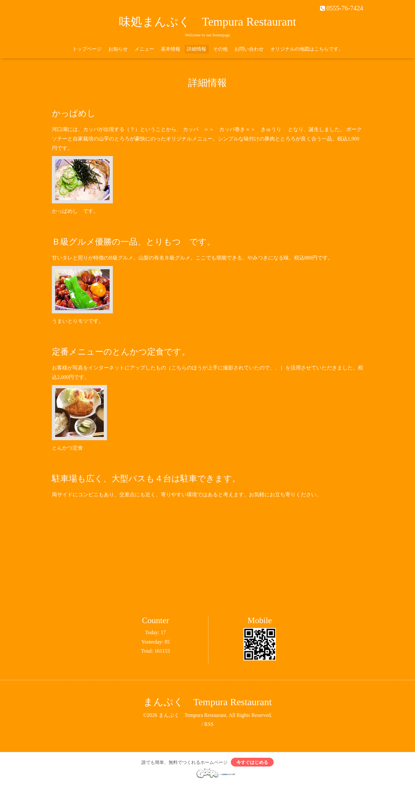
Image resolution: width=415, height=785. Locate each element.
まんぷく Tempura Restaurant (207, 701)
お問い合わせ (249, 49)
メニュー (144, 49)
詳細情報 (196, 49)
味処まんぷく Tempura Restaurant (207, 21)
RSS (208, 724)
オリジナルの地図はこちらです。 (306, 49)
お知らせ (118, 49)
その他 (220, 49)
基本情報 (170, 49)
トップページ (86, 49)
